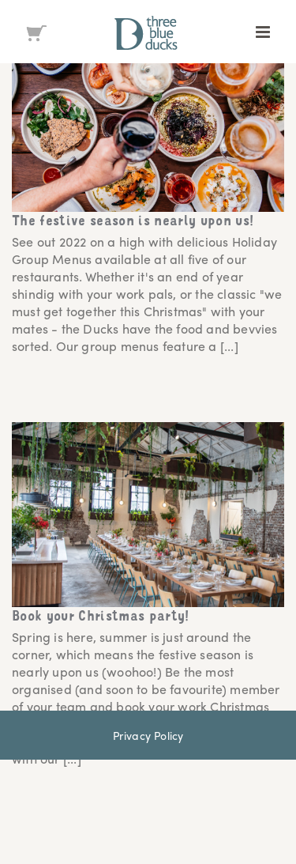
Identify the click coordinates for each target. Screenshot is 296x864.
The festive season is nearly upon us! (133, 222)
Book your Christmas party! (101, 617)
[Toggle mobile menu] (264, 32)
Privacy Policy (148, 735)
